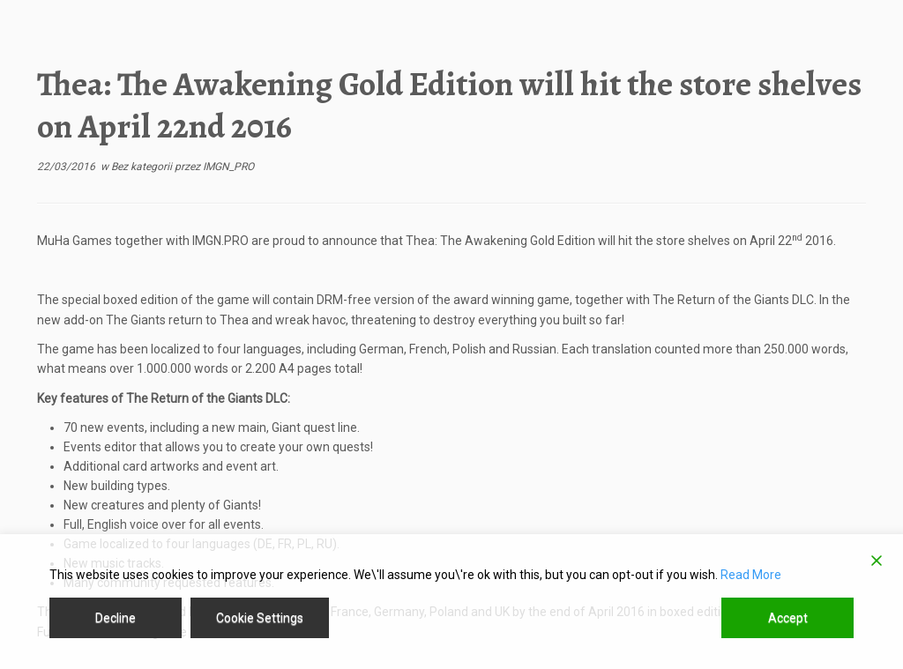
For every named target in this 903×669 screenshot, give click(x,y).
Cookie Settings (259, 618)
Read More (750, 575)
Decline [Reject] (115, 618)
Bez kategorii (143, 166)
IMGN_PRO (228, 166)
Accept (788, 618)
